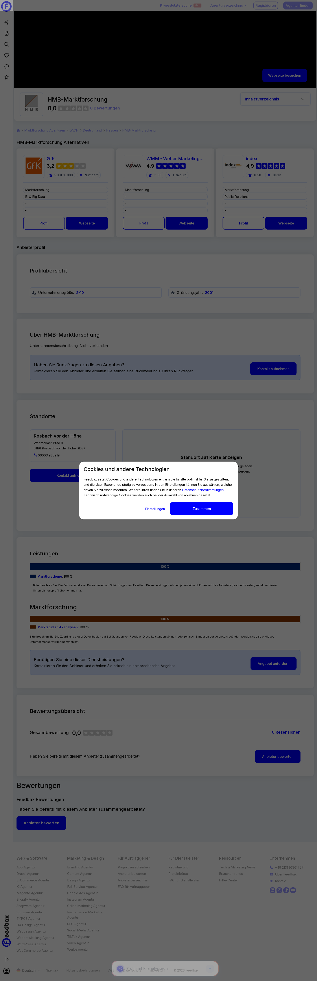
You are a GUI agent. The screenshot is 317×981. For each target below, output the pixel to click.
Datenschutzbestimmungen (203, 490)
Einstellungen (155, 509)
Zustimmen (202, 508)
